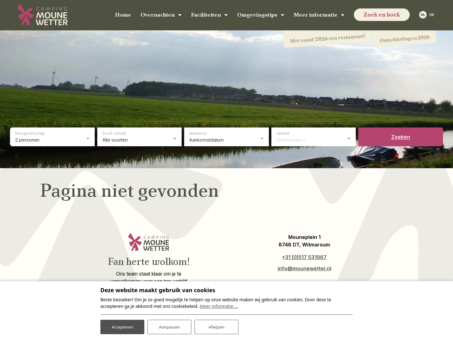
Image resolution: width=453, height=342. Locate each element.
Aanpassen (169, 326)
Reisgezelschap (30, 132)
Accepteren (122, 326)
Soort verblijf (114, 132)
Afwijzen (216, 326)
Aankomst (198, 132)
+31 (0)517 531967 (304, 256)
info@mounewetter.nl (304, 267)
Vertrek (282, 132)
